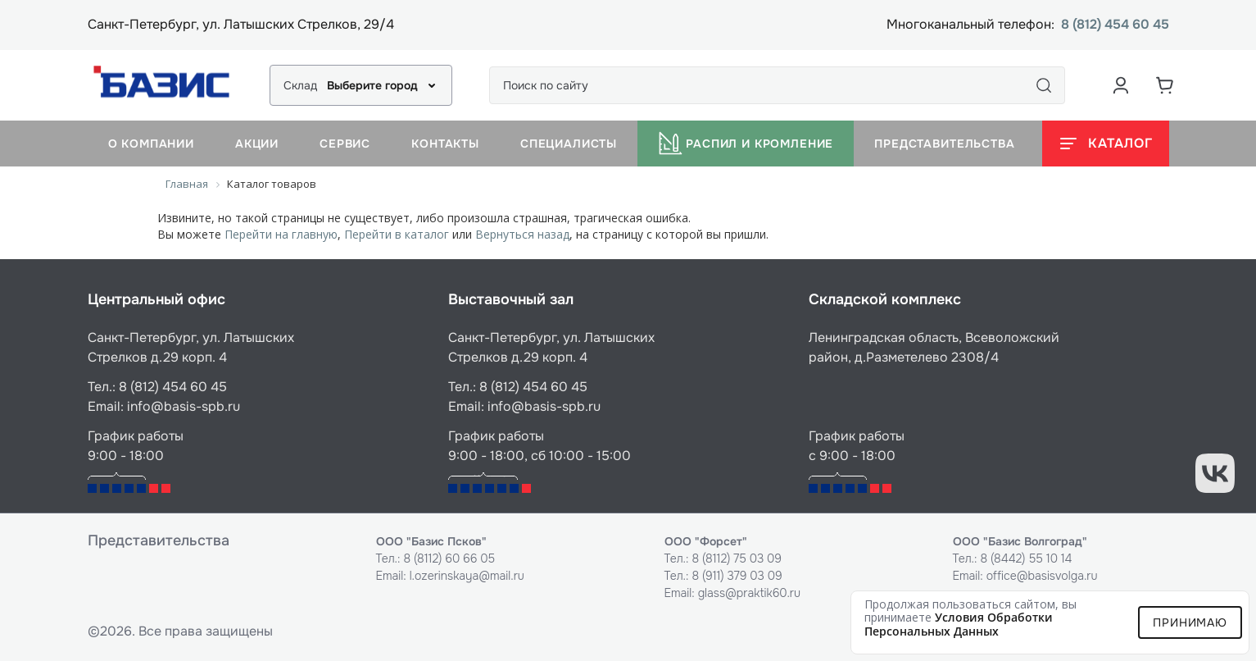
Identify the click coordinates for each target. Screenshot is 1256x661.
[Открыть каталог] (1105, 143)
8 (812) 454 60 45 (1115, 25)
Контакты (445, 143)
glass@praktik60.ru (749, 593)
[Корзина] (1165, 85)
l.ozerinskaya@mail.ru (467, 575)
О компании (151, 143)
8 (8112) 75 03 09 (736, 558)
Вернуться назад (522, 234)
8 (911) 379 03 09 (736, 575)
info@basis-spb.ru (183, 406)
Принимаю (1190, 622)
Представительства (944, 143)
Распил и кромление (745, 143)
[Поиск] (1043, 85)
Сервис (345, 143)
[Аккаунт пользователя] (1121, 85)
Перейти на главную (281, 234)
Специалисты (568, 143)
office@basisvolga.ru (1042, 575)
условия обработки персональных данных (958, 624)
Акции (257, 143)
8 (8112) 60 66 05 (449, 558)
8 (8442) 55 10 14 (1026, 558)
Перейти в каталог (396, 234)
